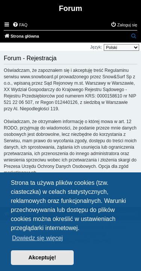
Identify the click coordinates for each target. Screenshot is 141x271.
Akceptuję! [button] (42, 257)
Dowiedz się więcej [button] (37, 238)
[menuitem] (19, 24)
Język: (96, 47)
